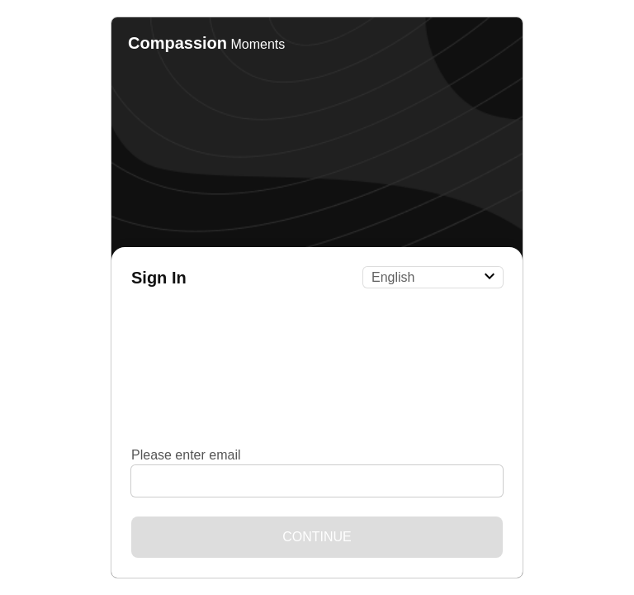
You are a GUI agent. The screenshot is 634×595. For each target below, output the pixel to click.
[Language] (433, 277)
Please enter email (186, 455)
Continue (317, 537)
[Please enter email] (317, 481)
